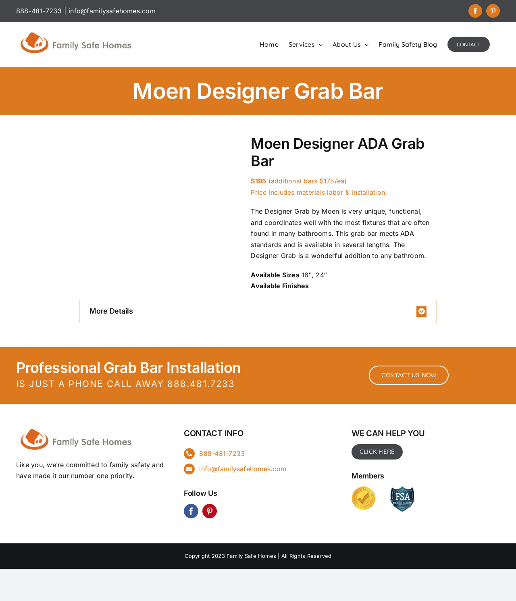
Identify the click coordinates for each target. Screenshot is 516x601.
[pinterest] (209, 511)
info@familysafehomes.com (112, 11)
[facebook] (191, 511)
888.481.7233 (201, 383)
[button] (258, 311)
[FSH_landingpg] (76, 428)
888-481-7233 (222, 453)
